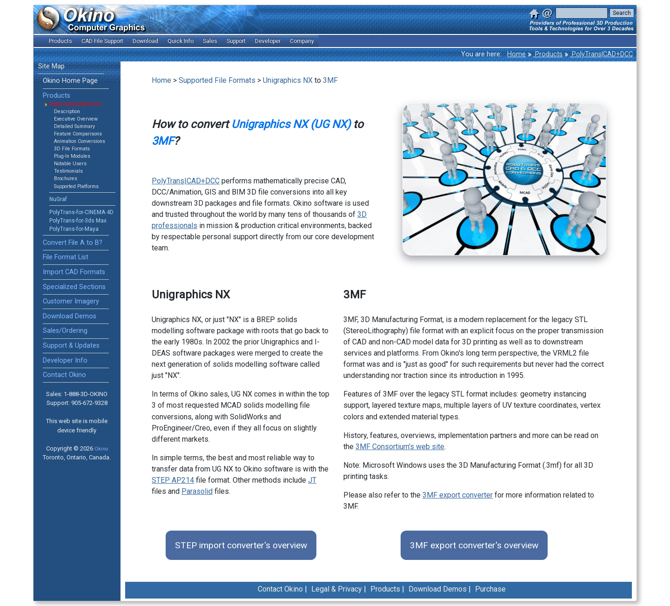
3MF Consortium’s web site (399, 446)
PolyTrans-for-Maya (74, 229)
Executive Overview (76, 119)
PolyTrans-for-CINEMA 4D (81, 212)
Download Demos (69, 316)
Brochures (65, 178)
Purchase (490, 589)
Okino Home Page (70, 81)
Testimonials (68, 171)
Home (516, 54)
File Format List (65, 257)
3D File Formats (72, 149)
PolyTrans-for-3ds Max (78, 220)
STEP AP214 (173, 480)
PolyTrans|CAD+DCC (601, 54)
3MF (330, 80)
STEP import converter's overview (241, 545)
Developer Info (65, 360)
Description (67, 111)
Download (145, 41)
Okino (101, 449)
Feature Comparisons (78, 134)
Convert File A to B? (72, 243)
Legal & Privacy (336, 589)
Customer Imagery (71, 301)
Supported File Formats (217, 80)
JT (312, 480)
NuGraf (58, 199)
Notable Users (70, 164)
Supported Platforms (76, 186)
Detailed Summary (74, 126)
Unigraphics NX (288, 80)
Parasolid (197, 491)
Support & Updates (71, 346)
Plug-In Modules (72, 156)
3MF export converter (457, 495)
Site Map (51, 66)
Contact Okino (64, 375)
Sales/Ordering (65, 331)
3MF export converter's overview (474, 545)
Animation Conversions (79, 141)
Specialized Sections (74, 287)
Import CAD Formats (74, 272)
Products (548, 54)
